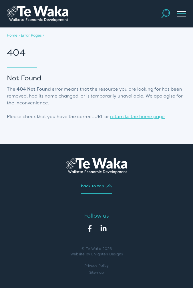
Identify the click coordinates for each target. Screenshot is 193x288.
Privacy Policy (96, 265)
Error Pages (31, 35)
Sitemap (96, 272)
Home (12, 35)
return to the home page (137, 117)
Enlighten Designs (107, 254)
